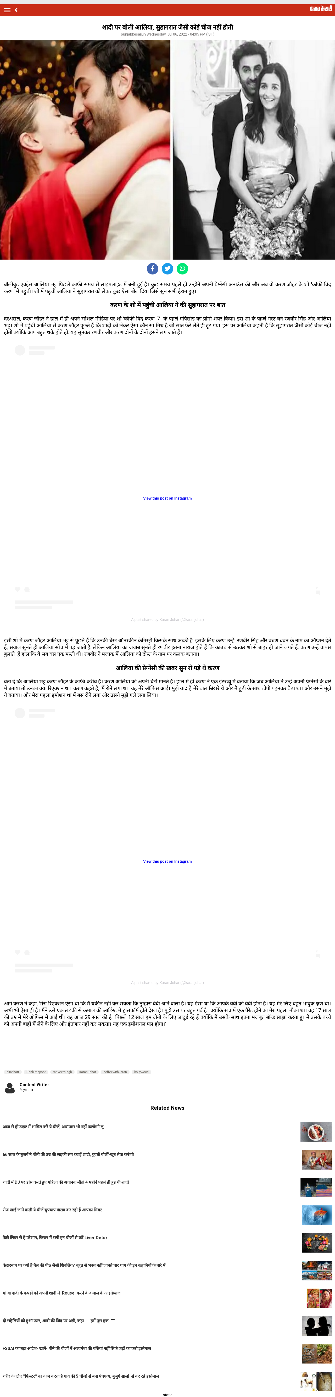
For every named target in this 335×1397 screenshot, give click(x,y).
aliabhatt (13, 1072)
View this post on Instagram (167, 498)
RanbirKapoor (36, 1072)
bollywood (141, 1072)
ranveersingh (62, 1072)
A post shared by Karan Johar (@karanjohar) (167, 619)
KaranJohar (87, 1072)
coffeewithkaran (115, 1072)
